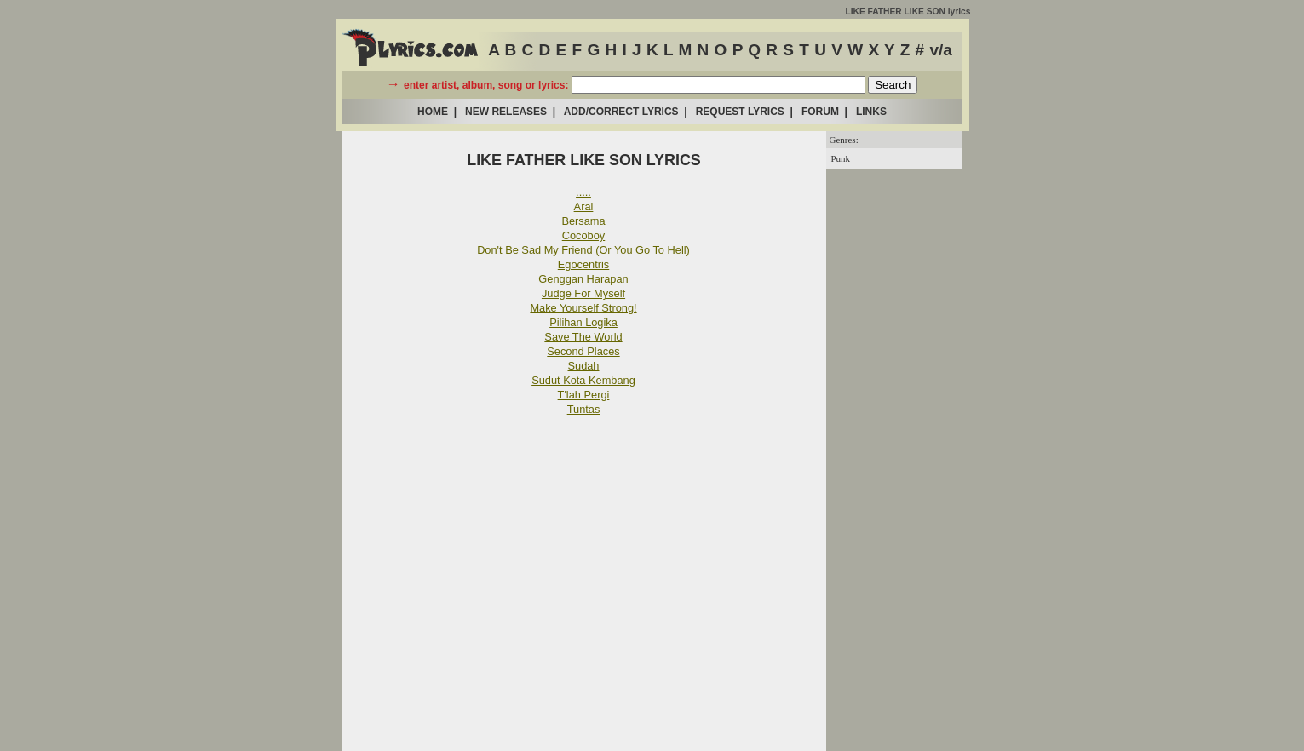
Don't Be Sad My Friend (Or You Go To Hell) (583, 250)
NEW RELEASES (506, 112)
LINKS (871, 112)
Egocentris (583, 264)
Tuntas (583, 409)
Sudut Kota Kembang (583, 380)
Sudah (583, 365)
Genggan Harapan (583, 278)
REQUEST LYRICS (740, 112)
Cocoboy (584, 235)
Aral (584, 206)
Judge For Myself (583, 293)
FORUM (820, 112)
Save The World (583, 336)
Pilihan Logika (583, 322)
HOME (432, 112)
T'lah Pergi (584, 394)
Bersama (583, 221)
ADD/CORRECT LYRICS (621, 112)
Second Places (583, 351)
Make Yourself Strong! (583, 307)
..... (583, 192)
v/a (940, 50)
